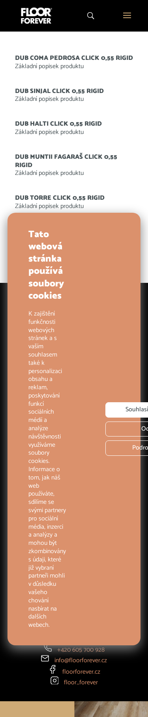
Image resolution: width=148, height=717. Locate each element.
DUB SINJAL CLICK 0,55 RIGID (59, 91)
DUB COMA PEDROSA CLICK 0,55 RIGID (74, 58)
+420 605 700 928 (81, 650)
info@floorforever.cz (80, 660)
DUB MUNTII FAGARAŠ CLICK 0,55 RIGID (66, 161)
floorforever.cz (81, 672)
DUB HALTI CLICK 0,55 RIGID (58, 124)
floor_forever (81, 682)
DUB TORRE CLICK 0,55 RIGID (60, 198)
